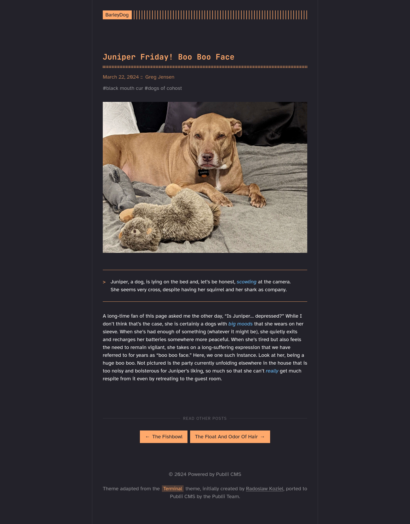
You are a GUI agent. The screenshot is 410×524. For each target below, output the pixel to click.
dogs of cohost (165, 88)
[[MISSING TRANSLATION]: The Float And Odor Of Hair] (230, 436)
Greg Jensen (159, 77)
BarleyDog (117, 14)
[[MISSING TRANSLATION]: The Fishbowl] (163, 436)
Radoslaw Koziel (264, 488)
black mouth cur (124, 88)
